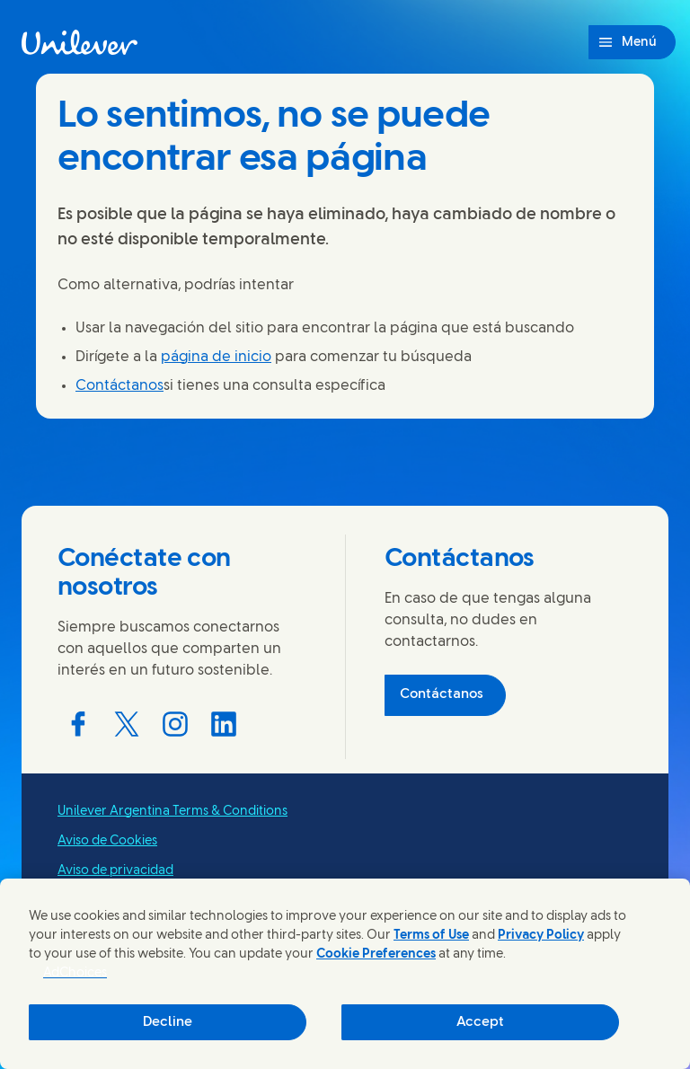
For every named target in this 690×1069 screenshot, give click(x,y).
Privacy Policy (541, 935)
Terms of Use (431, 935)
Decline (167, 1022)
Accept (480, 1022)
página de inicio (216, 357)
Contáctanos (119, 385)
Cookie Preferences (376, 954)
